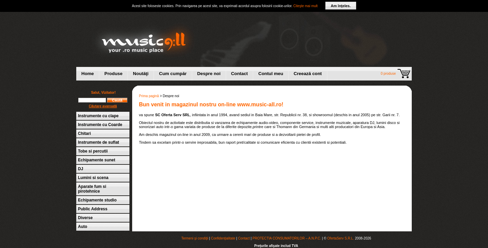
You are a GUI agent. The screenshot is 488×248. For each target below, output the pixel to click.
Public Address (92, 209)
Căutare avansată (103, 106)
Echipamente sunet (96, 160)
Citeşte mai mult (305, 6)
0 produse (388, 73)
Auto (82, 226)
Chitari (84, 133)
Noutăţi (140, 73)
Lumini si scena (93, 177)
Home (87, 73)
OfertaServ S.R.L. (340, 238)
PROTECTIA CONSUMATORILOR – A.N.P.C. (286, 238)
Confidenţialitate (223, 238)
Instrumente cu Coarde (100, 124)
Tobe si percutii (93, 151)
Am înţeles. (341, 6)
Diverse (85, 217)
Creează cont (308, 73)
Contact (239, 73)
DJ (80, 168)
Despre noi (209, 73)
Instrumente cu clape (98, 115)
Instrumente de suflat (98, 142)
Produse (113, 73)
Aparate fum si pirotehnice (92, 189)
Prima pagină (149, 96)
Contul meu (270, 73)
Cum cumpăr (172, 73)
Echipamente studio (97, 200)
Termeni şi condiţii (194, 238)
